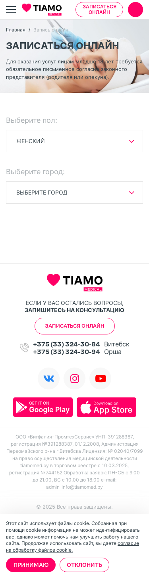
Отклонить (84, 565)
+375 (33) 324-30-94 (66, 351)
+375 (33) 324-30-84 (66, 344)
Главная (15, 30)
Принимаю (31, 565)
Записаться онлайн (99, 9)
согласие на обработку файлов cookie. (72, 546)
